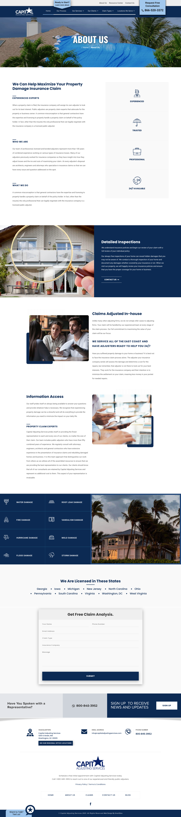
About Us (103, 3)
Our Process (61, 11)
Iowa (57, 589)
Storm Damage (63, 556)
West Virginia (138, 594)
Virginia (90, 594)
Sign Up (167, 705)
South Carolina (68, 594)
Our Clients (92, 11)
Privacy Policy (81, 784)
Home (48, 11)
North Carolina (118, 589)
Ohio (137, 589)
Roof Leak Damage (65, 502)
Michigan (74, 589)
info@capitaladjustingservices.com (106, 733)
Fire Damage (17, 520)
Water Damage (18, 502)
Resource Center (116, 3)
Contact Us (129, 3)
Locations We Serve (125, 11)
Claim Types (107, 11)
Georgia (42, 589)
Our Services (77, 11)
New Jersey (94, 589)
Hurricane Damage (21, 538)
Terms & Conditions (97, 784)
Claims (89, 795)
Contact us (111, 279)
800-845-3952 (84, 705)
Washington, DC (112, 594)
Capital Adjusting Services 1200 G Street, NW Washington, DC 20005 (49, 735)
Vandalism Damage (66, 520)
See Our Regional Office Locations (56, 743)
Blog (128, 795)
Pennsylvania (42, 594)
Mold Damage (63, 538)
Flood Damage (18, 556)
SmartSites (118, 813)
